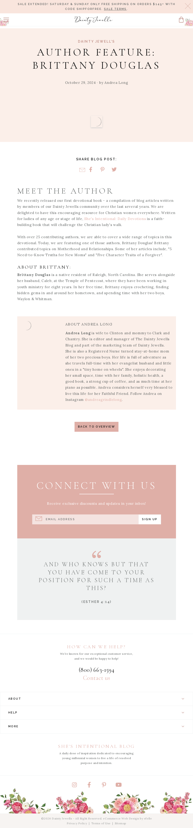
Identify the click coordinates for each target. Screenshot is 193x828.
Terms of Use (101, 823)
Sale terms (115, 9)
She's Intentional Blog (96, 746)
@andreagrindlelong (103, 399)
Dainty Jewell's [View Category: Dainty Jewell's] (96, 41)
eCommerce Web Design (121, 818)
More (96, 726)
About (96, 698)
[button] (6, 19)
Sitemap (120, 823)
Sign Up (149, 519)
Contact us (96, 678)
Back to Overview (96, 426)
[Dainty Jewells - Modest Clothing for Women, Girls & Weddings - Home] (93, 20)
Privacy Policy (77, 823)
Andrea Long (116, 82)
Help (96, 712)
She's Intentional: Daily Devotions (115, 219)
